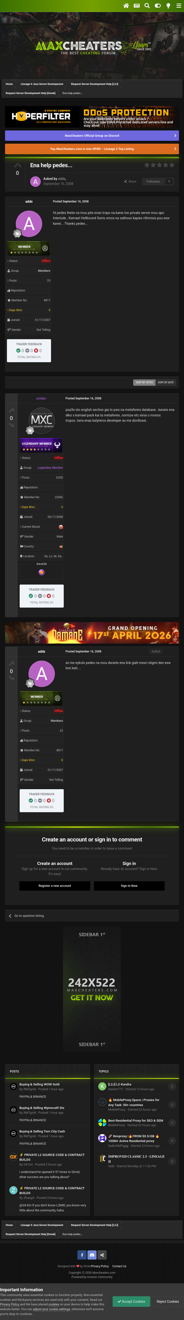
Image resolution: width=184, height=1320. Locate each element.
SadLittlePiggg (118, 1146)
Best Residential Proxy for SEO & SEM (135, 1120)
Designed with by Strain (74, 1266)
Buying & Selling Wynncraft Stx (41, 1108)
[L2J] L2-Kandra (119, 1084)
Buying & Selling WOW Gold (39, 1084)
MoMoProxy (116, 1125)
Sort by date (166, 382)
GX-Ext (28, 1164)
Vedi (111, 1166)
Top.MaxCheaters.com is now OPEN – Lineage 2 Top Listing (92, 149)
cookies (53, 1304)
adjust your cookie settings (51, 1309)
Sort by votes (144, 382)
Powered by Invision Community (92, 1277)
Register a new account (55, 886)
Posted (51, 1089)
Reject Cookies (167, 1301)
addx (61, 179)
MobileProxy (117, 1109)
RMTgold (29, 1089)
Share (130, 181)
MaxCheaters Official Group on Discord (92, 135)
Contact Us (119, 1266)
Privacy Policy (100, 1266)
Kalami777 (115, 1089)
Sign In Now (129, 886)
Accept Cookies (131, 1301)
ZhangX (28, 1198)
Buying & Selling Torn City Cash (42, 1131)
